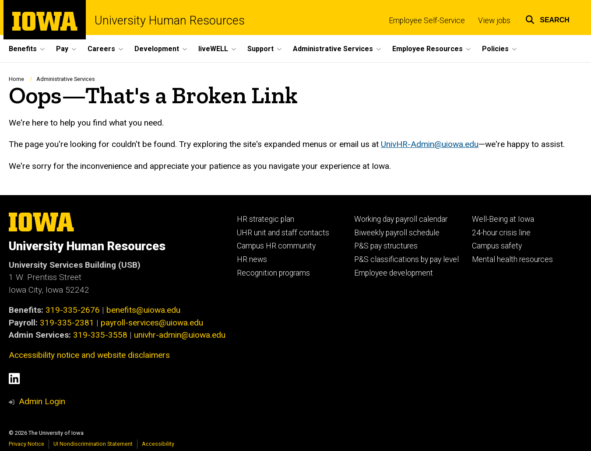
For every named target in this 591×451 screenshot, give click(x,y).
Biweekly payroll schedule (397, 232)
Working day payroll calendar (400, 219)
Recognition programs (273, 273)
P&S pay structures (386, 245)
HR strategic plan (265, 219)
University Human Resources (170, 21)
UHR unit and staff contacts (283, 232)
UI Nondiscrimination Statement (93, 444)
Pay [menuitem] (62, 49)
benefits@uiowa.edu (143, 310)
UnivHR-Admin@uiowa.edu (429, 145)
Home (16, 79)
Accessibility (158, 444)
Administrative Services (65, 79)
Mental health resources (512, 259)
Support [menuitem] (260, 49)
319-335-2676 (73, 310)
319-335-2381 (67, 323)
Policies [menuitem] (495, 49)
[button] (547, 18)
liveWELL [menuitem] (213, 49)
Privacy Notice (26, 444)
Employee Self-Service (427, 20)
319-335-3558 (100, 335)
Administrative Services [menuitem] (333, 49)
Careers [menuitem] (101, 49)
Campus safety (497, 245)
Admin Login (42, 401)
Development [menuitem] (156, 49)
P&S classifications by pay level (406, 259)
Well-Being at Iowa (503, 219)
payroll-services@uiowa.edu (152, 323)
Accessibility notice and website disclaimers (89, 355)
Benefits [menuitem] (23, 49)
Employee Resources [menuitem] (427, 49)
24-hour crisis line (501, 232)
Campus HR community (276, 245)
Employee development (393, 273)
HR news (252, 259)
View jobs (494, 20)
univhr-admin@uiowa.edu (179, 335)
